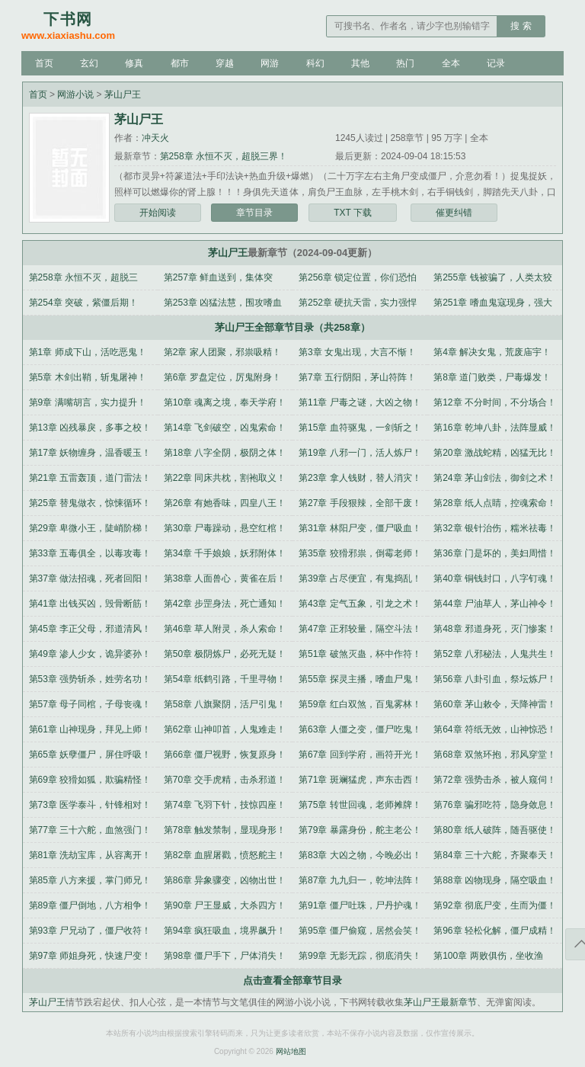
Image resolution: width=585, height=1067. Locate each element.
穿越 (225, 63)
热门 (405, 63)
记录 (496, 63)
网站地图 (291, 1051)
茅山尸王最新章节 (440, 1002)
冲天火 (155, 138)
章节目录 (254, 212)
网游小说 (75, 94)
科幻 (315, 63)
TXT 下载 (353, 212)
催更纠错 (454, 212)
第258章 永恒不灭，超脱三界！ (223, 156)
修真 (134, 63)
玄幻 (89, 63)
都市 (180, 63)
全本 (451, 63)
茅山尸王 (122, 94)
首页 (44, 63)
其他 (360, 63)
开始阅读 (157, 212)
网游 (270, 63)
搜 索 (520, 26)
